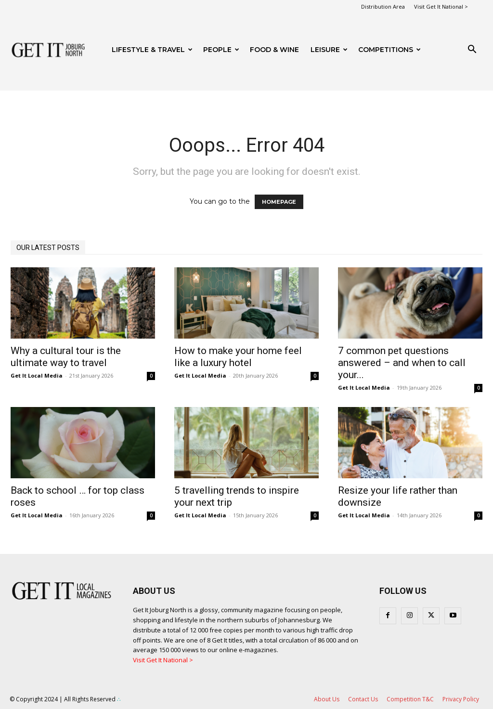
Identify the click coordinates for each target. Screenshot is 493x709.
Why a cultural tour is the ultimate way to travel (66, 356)
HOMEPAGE (279, 201)
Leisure (329, 49)
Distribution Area (383, 6)
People (221, 49)
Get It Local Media (37, 375)
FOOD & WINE (274, 49)
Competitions (389, 49)
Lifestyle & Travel (152, 49)
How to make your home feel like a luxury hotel (238, 356)
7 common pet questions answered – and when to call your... (402, 363)
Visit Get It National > (441, 6)
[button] (471, 50)
